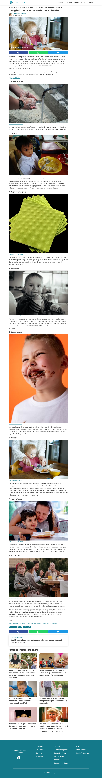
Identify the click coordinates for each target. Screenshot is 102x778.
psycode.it (39, 756)
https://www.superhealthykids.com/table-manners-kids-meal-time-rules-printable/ (33, 623)
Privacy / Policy (81, 750)
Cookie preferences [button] (83, 753)
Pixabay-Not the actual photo (16, 124)
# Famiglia (27, 627)
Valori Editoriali (59, 756)
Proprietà (57, 760)
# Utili (20, 627)
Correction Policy (60, 753)
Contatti (39, 753)
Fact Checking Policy (61, 750)
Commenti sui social (61, 763)
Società (83, 2)
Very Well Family (15, 78)
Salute (76, 2)
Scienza (60, 2)
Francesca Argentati (20, 13)
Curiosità (68, 2)
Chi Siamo (39, 750)
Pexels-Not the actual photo (15, 424)
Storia (91, 2)
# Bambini (12, 627)
